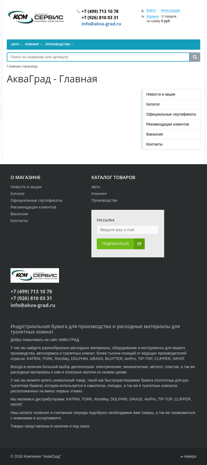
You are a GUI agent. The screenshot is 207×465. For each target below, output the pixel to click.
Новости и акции (160, 94)
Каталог (153, 104)
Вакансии (154, 134)
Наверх (188, 456)
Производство (104, 200)
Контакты (154, 144)
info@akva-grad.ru (101, 24)
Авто (95, 186)
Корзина (153, 16)
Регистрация (170, 10)
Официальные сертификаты (171, 114)
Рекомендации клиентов (167, 124)
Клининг (99, 193)
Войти (151, 10)
